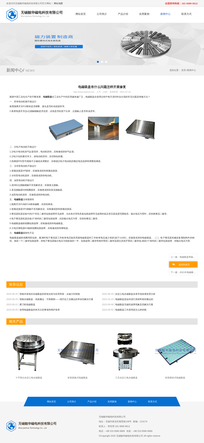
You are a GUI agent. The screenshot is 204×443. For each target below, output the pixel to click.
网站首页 (81, 14)
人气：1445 (102, 92)
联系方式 (186, 14)
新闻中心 (165, 14)
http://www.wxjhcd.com (84, 92)
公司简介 (102, 14)
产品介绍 (123, 14)
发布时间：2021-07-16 (120, 92)
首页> (184, 70)
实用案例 (144, 14)
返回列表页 (184, 264)
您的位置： (175, 70)
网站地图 (58, 3)
